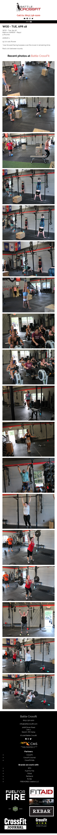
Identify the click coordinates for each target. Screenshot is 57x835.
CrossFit (30, 755)
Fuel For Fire (29, 771)
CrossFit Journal (29, 757)
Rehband (29, 776)
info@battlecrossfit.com (28, 724)
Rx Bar (29, 779)
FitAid (29, 773)
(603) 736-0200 (32, 15)
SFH (29, 768)
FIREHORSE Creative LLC (29, 782)
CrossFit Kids (29, 760)
